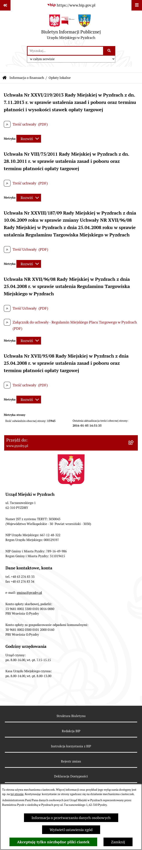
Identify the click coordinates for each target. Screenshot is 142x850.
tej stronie (17, 794)
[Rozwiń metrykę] (28, 139)
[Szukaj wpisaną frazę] (109, 51)
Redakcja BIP (71, 731)
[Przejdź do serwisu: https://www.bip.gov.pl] (71, 5)
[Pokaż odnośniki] (5, 5)
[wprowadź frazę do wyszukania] (65, 51)
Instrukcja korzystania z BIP (71, 746)
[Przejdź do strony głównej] (71, 28)
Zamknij (118, 841)
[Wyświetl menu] (136, 5)
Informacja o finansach (26, 78)
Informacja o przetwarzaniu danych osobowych (71, 817)
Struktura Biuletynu (71, 716)
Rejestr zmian (71, 761)
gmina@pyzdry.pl (29, 593)
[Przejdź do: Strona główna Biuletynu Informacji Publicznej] (4, 77)
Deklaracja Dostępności (71, 776)
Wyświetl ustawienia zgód (71, 829)
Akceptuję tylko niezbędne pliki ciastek (53, 841)
